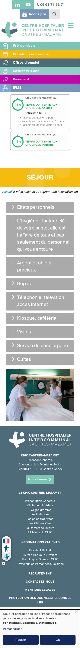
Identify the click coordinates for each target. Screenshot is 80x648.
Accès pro (37, 14)
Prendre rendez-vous (31, 54)
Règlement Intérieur (40, 505)
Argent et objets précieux (34, 266)
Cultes (24, 359)
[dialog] (40, 628)
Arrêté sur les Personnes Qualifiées (40, 564)
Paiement (21, 79)
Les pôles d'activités (40, 519)
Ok (58, 640)
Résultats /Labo (26, 71)
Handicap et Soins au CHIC (40, 559)
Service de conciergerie (42, 345)
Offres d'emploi (26, 62)
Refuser (20, 640)
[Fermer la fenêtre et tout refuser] (77, 612)
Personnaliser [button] (12, 629)
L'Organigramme (40, 510)
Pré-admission (25, 45)
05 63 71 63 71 (52, 4)
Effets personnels (35, 207)
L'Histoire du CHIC (40, 532)
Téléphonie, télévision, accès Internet (41, 301)
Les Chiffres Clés (40, 523)
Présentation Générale (40, 501)
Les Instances (40, 514)
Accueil (7, 192)
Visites (24, 332)
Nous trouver (38, 479)
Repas (24, 283)
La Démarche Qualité (40, 528)
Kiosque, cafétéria (36, 318)
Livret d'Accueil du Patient (40, 555)
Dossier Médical (40, 550)
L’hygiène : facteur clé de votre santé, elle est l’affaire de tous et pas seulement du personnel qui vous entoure (43, 235)
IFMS (17, 87)
